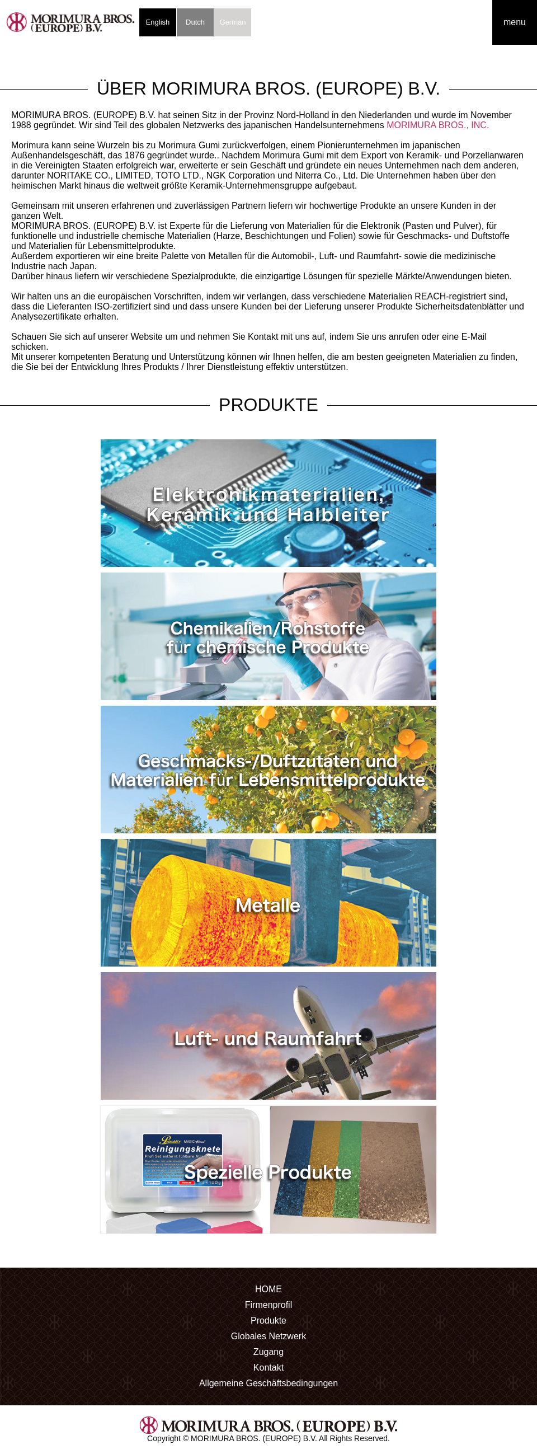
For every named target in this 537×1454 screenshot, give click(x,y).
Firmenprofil (268, 1305)
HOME (268, 1289)
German (233, 22)
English (158, 22)
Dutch (195, 22)
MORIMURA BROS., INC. (438, 125)
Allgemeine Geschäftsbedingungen (268, 1383)
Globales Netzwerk (268, 1336)
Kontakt (268, 1367)
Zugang (268, 1352)
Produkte (268, 1320)
